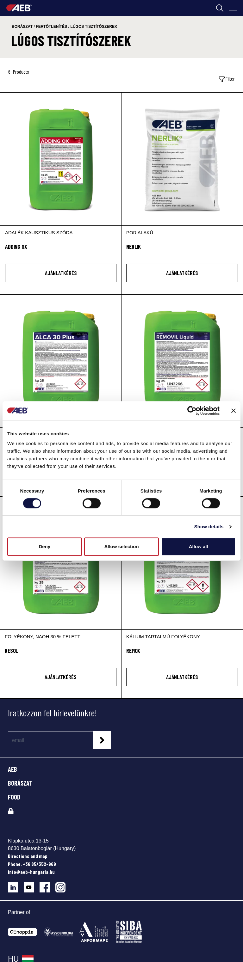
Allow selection (121, 546)
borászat (22, 26)
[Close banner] (233, 410)
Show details (209, 526)
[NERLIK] (182, 159)
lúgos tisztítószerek (94, 26)
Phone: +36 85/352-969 (32, 864)
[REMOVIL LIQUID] (182, 361)
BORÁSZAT (20, 783)
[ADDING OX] (60, 159)
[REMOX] (182, 563)
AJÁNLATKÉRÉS (61, 272)
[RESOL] (60, 563)
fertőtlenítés (51, 26)
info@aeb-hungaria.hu (31, 872)
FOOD (14, 797)
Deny (44, 546)
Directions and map (27, 856)
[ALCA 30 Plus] (60, 361)
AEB (12, 769)
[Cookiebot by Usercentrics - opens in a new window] (192, 410)
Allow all (198, 546)
